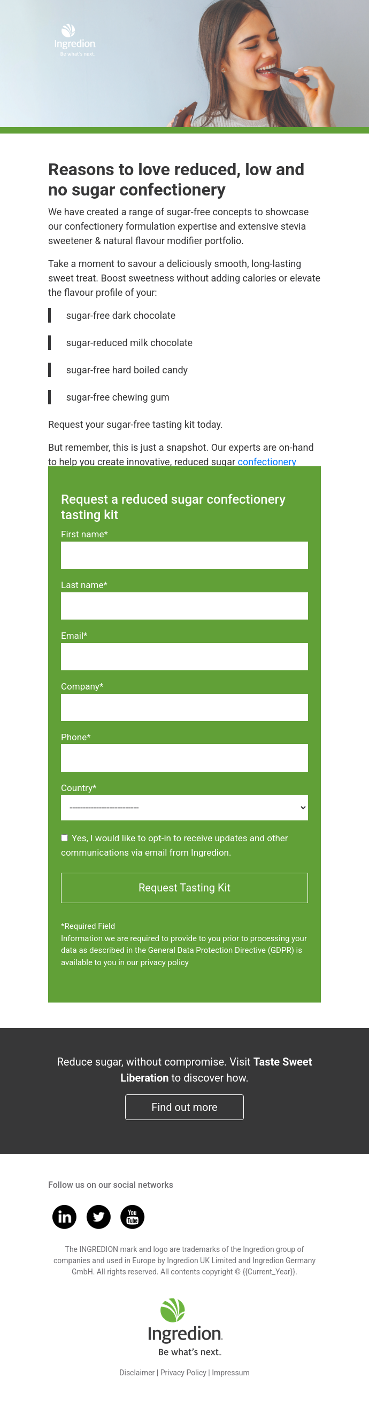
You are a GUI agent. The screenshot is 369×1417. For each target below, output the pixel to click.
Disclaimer (137, 1372)
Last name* (84, 585)
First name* (84, 534)
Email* (74, 635)
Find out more (184, 1107)
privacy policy (164, 962)
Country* (78, 787)
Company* (82, 686)
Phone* (76, 737)
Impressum (230, 1372)
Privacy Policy (183, 1372)
